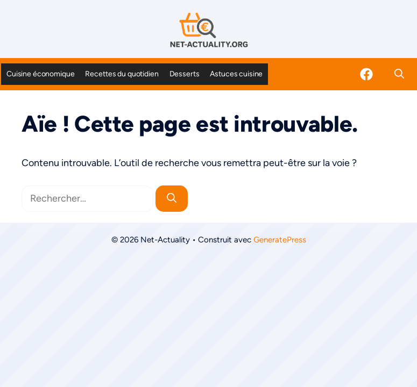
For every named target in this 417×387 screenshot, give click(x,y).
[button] (399, 74)
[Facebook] (366, 74)
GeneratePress (279, 240)
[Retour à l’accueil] (209, 29)
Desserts (184, 73)
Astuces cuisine (236, 73)
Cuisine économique (40, 73)
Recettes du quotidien (121, 73)
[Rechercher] (172, 198)
